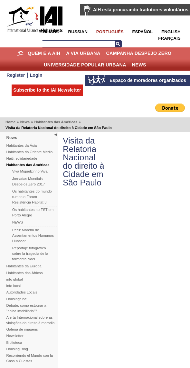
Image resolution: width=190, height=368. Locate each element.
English (171, 31)
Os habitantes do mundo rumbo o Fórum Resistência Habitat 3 (32, 196)
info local (13, 286)
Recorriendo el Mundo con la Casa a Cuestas (29, 358)
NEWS (17, 222)
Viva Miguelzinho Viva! (30, 171)
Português (110, 31)
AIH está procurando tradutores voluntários (140, 9)
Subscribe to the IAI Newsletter (47, 90)
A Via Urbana (83, 53)
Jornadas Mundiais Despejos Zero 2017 (28, 181)
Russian (78, 31)
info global (14, 279)
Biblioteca (14, 342)
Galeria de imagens (22, 329)
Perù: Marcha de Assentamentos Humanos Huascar (33, 235)
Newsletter (15, 336)
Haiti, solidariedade (21, 158)
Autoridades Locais (21, 292)
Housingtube (16, 299)
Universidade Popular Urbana (85, 64)
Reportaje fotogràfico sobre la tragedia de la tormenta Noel (30, 253)
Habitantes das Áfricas (24, 273)
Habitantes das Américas (55, 122)
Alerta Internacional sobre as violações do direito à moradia (30, 320)
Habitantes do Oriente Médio (29, 152)
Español (142, 31)
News (139, 64)
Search (118, 44)
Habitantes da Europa (24, 266)
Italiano (49, 31)
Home (20, 53)
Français (169, 38)
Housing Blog (17, 349)
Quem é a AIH (44, 53)
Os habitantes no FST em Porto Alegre (33, 212)
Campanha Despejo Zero (138, 53)
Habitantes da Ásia (21, 145)
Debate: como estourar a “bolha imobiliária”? (26, 308)
